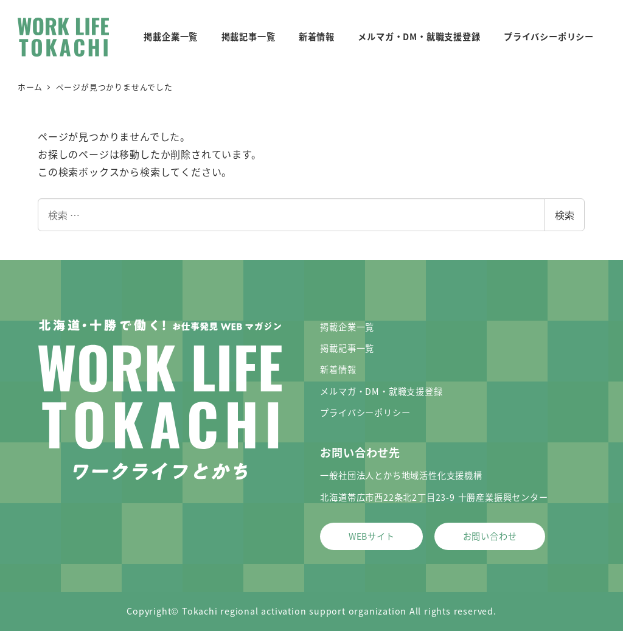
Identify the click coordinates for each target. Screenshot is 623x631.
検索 (564, 214)
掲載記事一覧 (347, 348)
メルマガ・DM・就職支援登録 (381, 391)
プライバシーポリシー (365, 412)
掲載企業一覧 (347, 327)
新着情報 (338, 369)
